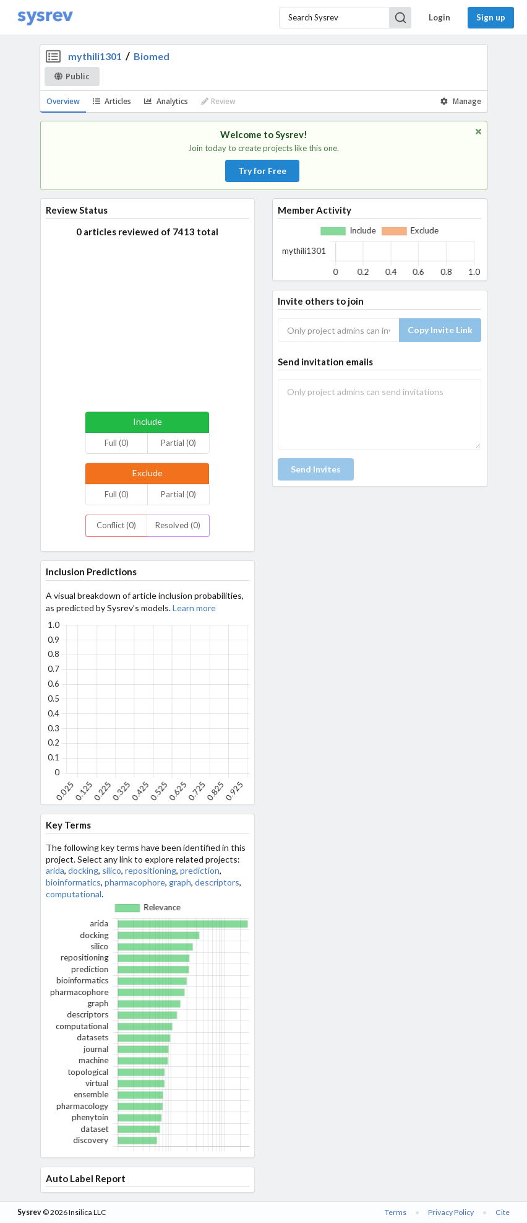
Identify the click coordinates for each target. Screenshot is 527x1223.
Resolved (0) (177, 525)
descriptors (217, 882)
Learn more (194, 608)
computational (73, 894)
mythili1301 (95, 56)
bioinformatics (73, 882)
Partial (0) (178, 443)
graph (180, 882)
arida (55, 870)
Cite (502, 1212)
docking (83, 870)
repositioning (150, 870)
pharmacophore (135, 882)
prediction (200, 870)
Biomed (151, 56)
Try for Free (262, 170)
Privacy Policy (451, 1212)
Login (439, 17)
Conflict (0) (116, 525)
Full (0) (117, 443)
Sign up (490, 17)
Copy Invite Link (440, 329)
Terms (395, 1212)
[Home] (45, 17)
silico (111, 870)
